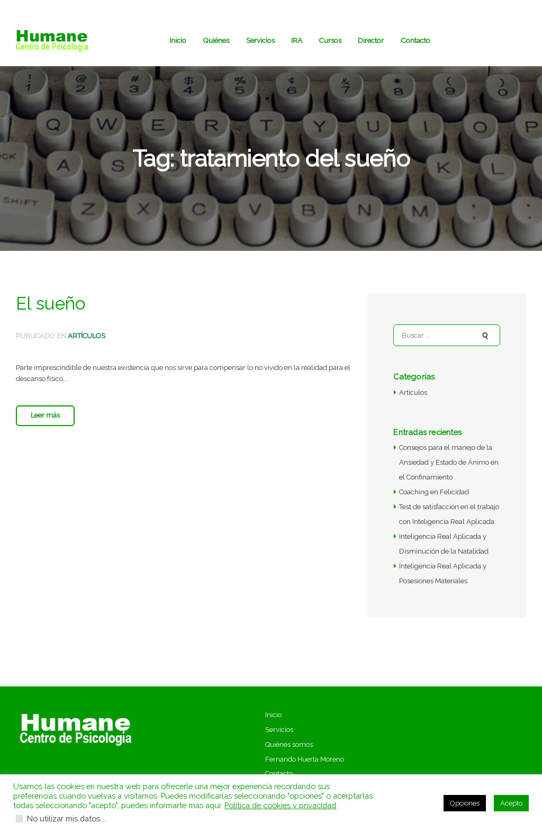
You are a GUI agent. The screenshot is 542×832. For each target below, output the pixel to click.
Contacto (279, 773)
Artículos (86, 336)
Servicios (279, 730)
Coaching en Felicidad (434, 492)
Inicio (273, 715)
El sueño (51, 303)
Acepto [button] (511, 803)
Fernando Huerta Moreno (304, 759)
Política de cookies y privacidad (280, 805)
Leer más (45, 415)
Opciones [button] (465, 803)
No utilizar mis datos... (66, 818)
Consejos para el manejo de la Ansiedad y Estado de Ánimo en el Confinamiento (449, 462)
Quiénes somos (289, 744)
